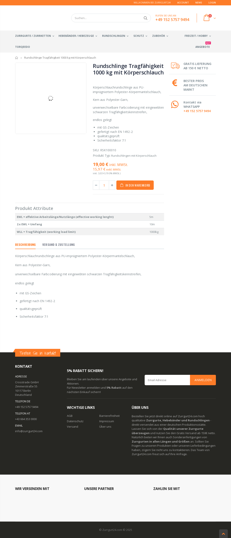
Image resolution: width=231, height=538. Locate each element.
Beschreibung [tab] (25, 244)
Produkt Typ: (102, 155)
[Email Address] (180, 380)
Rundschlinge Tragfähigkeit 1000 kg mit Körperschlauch (128, 69)
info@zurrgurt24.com (29, 431)
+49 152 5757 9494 (197, 111)
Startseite (16, 57)
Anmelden (203, 380)
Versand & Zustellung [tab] (58, 244)
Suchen (145, 18)
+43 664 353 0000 (26, 419)
